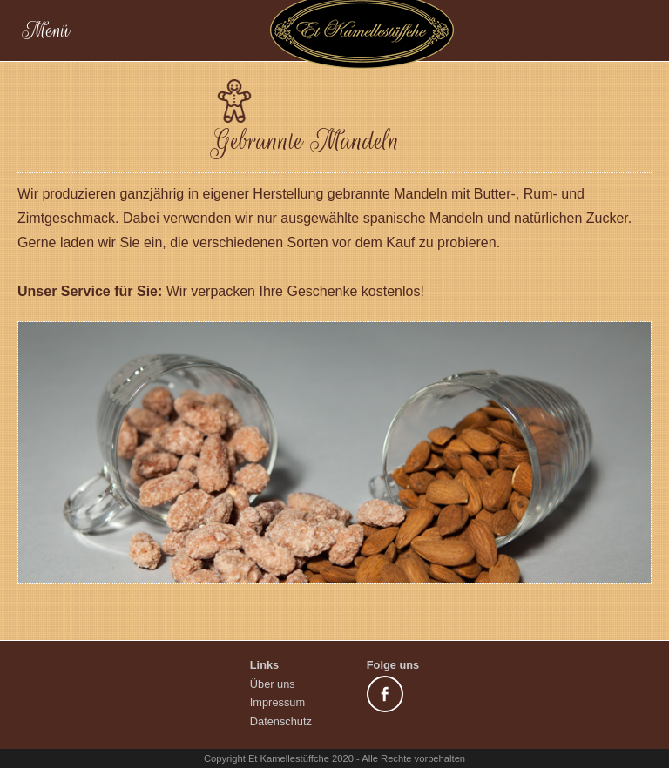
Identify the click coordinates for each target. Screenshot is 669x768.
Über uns (272, 684)
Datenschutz (281, 721)
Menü (239, 30)
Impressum (277, 702)
